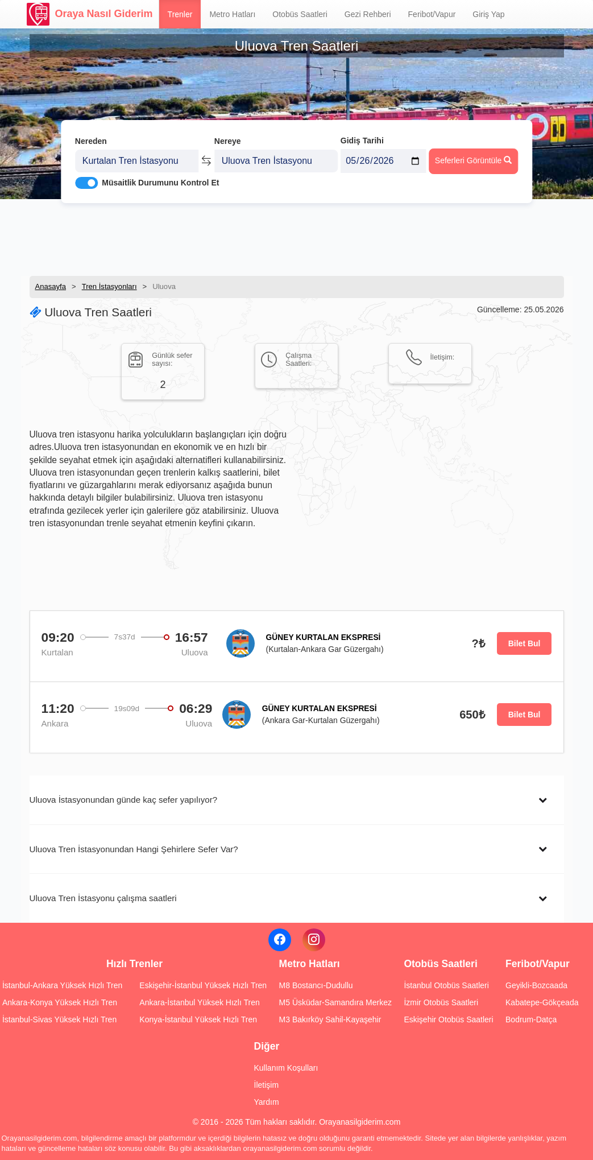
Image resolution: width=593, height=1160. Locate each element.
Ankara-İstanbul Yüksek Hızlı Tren (199, 1002)
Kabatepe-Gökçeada (541, 1002)
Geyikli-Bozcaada (536, 985)
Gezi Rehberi (368, 14)
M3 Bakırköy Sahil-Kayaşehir (330, 1019)
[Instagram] (313, 939)
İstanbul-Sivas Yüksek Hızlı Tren (59, 1019)
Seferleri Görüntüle (473, 154)
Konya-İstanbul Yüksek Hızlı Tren (198, 1019)
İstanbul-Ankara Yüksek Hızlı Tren (62, 985)
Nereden (91, 135)
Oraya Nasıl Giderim (90, 14)
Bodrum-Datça (531, 1019)
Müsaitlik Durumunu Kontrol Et (160, 176)
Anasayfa (51, 286)
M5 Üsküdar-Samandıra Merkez (335, 1002)
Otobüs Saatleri (299, 14)
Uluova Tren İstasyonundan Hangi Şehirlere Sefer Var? (134, 849)
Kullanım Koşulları (286, 1067)
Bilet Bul (524, 643)
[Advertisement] (297, 236)
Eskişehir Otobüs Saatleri (448, 1019)
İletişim (266, 1084)
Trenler (180, 14)
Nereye (227, 135)
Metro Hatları (232, 14)
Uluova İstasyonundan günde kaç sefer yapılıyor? (124, 799)
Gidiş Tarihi (362, 134)
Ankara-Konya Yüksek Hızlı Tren (59, 1002)
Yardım (266, 1102)
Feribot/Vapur (432, 14)
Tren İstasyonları (109, 286)
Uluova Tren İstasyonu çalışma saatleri (103, 898)
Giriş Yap (488, 14)
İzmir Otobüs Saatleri (441, 1002)
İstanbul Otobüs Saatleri (446, 985)
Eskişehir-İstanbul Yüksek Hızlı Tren (203, 985)
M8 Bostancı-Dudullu (316, 985)
